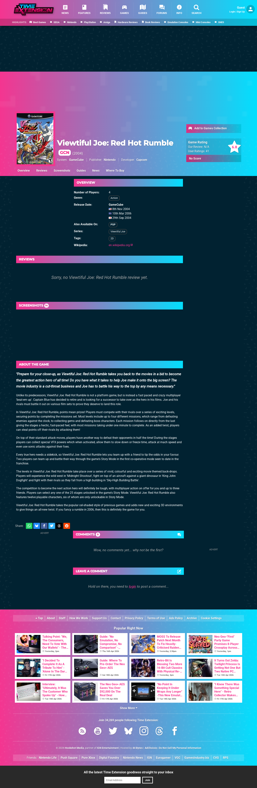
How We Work (78, 618)
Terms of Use (156, 618)
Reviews (41, 170)
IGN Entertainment (108, 748)
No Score (195, 158)
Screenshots (62, 170)
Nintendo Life (48, 757)
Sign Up (241, 11)
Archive (192, 618)
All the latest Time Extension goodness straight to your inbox (128, 772)
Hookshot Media (74, 748)
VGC (177, 757)
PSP (113, 224)
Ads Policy (176, 618)
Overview (24, 170)
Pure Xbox (88, 757)
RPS (225, 757)
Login (232, 11)
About (51, 618)
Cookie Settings (211, 618)
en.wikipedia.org (121, 245)
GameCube (76, 160)
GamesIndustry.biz (196, 757)
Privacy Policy (134, 618)
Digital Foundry (109, 757)
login (132, 586)
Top (39, 618)
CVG (216, 757)
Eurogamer (163, 757)
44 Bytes (138, 748)
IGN (149, 757)
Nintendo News (133, 757)
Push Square (69, 757)
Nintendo (110, 160)
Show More (128, 708)
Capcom (141, 160)
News (96, 170)
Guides (81, 170)
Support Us (99, 618)
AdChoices (150, 748)
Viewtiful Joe (118, 231)
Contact (116, 618)
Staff (62, 618)
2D (112, 238)
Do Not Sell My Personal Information (180, 748)
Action (114, 198)
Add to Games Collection (207, 128)
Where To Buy (115, 170)
